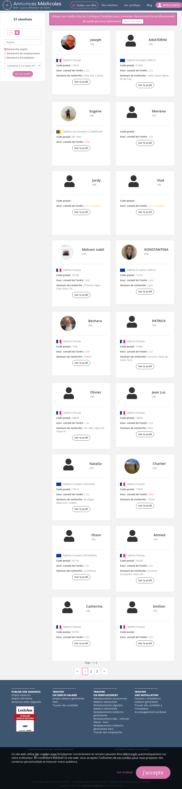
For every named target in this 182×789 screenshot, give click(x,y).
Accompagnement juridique (150, 712)
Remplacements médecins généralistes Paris (108, 727)
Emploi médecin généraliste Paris (68, 700)
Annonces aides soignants (26, 701)
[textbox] (21, 32)
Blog (149, 5)
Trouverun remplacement (106, 693)
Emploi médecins (21, 695)
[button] (169, 5)
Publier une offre (84, 5)
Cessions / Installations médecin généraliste (148, 700)
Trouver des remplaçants (108, 732)
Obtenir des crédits (133, 21)
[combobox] (22, 32)
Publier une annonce (26, 691)
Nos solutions (110, 5)
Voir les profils (23, 73)
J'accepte (153, 772)
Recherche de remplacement (22, 53)
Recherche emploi (16, 49)
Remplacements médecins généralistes (108, 713)
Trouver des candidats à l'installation (148, 707)
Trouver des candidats (65, 705)
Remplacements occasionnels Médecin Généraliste (110, 700)
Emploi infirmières (22, 698)
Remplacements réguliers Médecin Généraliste (108, 707)
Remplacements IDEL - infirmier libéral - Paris (111, 720)
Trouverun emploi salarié (65, 693)
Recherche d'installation (19, 57)
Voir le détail (125, 772)
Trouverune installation (146, 693)
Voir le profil (81, 81)
